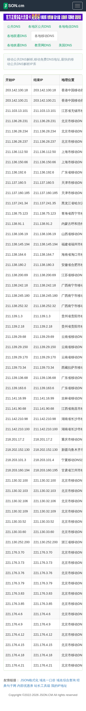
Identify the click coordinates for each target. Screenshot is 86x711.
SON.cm (13, 6)
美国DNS (65, 45)
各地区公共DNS (39, 26)
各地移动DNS (44, 36)
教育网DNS (43, 45)
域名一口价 (47, 680)
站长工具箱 (42, 685)
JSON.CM (46, 695)
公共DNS (13, 26)
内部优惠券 (25, 685)
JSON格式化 (29, 680)
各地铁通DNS (17, 45)
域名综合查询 (66, 680)
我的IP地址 (59, 685)
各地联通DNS (17, 36)
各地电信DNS (68, 26)
